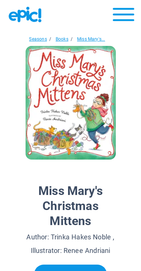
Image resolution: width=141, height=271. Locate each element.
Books (62, 39)
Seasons (38, 39)
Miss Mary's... (91, 39)
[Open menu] (123, 16)
